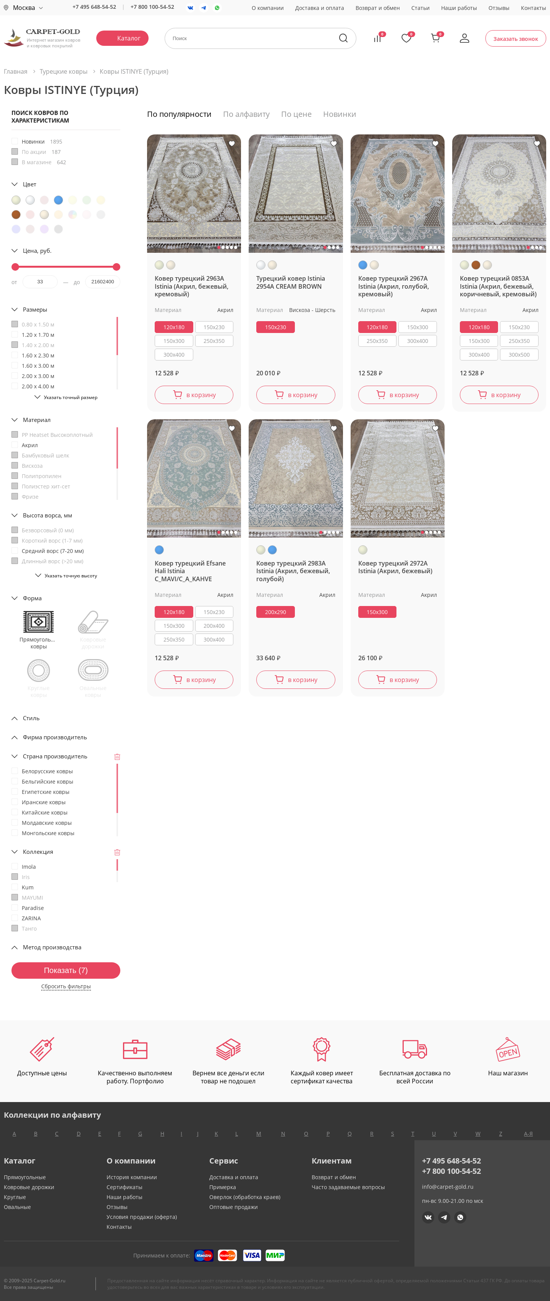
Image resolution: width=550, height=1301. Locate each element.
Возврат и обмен (378, 7)
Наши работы (459, 7)
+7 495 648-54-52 (94, 6)
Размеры (35, 309)
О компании (268, 7)
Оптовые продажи (233, 1206)
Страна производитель (55, 756)
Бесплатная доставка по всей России (415, 1061)
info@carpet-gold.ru (448, 1186)
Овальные (17, 1206)
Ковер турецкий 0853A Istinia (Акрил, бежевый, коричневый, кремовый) (498, 287)
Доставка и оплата (319, 7)
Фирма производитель (55, 737)
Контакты (533, 7)
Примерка (222, 1187)
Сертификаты (124, 1187)
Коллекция (38, 851)
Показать (66, 970)
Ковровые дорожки (29, 1187)
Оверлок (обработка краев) (244, 1197)
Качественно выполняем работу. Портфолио (135, 1061)
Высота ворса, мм (47, 515)
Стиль (31, 718)
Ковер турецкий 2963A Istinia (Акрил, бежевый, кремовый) (191, 287)
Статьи (420, 7)
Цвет (29, 184)
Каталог (129, 38)
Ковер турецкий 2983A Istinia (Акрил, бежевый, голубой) (293, 571)
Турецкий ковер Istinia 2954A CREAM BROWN (290, 283)
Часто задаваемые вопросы (348, 1187)
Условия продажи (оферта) (142, 1216)
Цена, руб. (37, 250)
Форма (32, 598)
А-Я (528, 1133)
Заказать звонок (515, 38)
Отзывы (499, 7)
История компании (132, 1177)
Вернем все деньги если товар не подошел (228, 1061)
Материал (37, 419)
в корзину (201, 395)
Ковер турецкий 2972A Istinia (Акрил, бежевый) (395, 567)
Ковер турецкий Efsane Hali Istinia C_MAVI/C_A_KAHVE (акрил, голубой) (190, 571)
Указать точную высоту (71, 575)
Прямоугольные (25, 1177)
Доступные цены (42, 1057)
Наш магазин (508, 1057)
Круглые (15, 1197)
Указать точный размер (70, 397)
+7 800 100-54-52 (152, 6)
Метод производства (52, 947)
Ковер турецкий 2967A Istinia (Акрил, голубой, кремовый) (393, 287)
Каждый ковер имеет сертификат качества (322, 1061)
